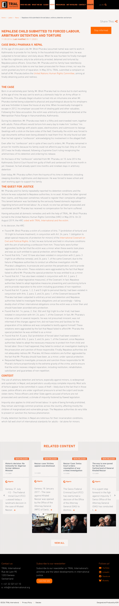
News (52, 4)
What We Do (37, 5)
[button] (4, 495)
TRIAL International (12, 602)
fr (103, 5)
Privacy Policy (27, 602)
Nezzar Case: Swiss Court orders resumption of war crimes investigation (72, 467)
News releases (21, 459)
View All (59, 543)
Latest (10, 18)
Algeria (10, 481)
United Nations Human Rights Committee (54, 73)
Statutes (38, 602)
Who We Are (25, 5)
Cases (46, 5)
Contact (82, 5)
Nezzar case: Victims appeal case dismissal (44, 464)
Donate (90, 4)
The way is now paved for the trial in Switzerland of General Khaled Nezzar (103, 467)
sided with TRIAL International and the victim (46, 220)
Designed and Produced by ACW (107, 602)
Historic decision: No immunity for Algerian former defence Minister (15, 467)
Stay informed (101, 30)
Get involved (71, 5)
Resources (60, 5)
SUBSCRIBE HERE (44, 581)
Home (4, 18)
